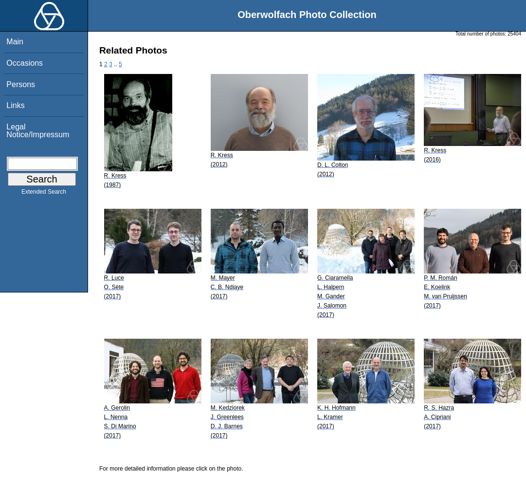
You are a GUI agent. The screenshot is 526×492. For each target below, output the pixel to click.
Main (14, 41)
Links (15, 105)
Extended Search (43, 194)
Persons (20, 84)
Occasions (24, 63)
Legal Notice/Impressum (37, 131)
